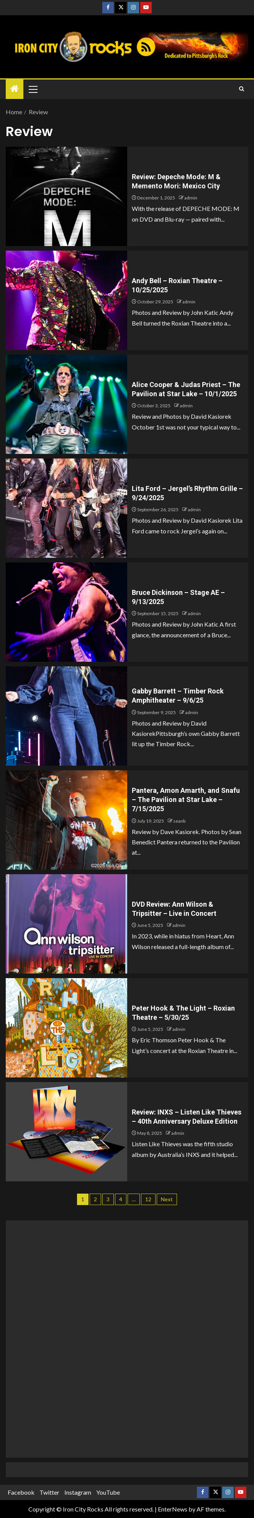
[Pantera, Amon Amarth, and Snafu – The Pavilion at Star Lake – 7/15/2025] (66, 820)
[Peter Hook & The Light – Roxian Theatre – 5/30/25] (66, 1027)
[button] (32, 89)
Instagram (77, 1492)
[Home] (14, 88)
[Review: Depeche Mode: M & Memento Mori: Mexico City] (66, 196)
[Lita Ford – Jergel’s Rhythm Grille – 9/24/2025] (66, 508)
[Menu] (32, 89)
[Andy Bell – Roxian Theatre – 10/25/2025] (66, 300)
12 (148, 1199)
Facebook (21, 1492)
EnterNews (172, 1509)
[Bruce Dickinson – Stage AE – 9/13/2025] (66, 612)
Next (167, 1199)
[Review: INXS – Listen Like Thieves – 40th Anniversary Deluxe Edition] (66, 1131)
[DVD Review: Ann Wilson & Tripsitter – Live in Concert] (66, 924)
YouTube (108, 1492)
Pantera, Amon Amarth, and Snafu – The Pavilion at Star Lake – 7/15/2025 (186, 799)
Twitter (49, 1492)
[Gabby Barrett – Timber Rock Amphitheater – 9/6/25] (66, 716)
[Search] (241, 89)
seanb (179, 821)
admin (190, 198)
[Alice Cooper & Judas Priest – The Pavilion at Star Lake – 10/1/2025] (66, 404)
